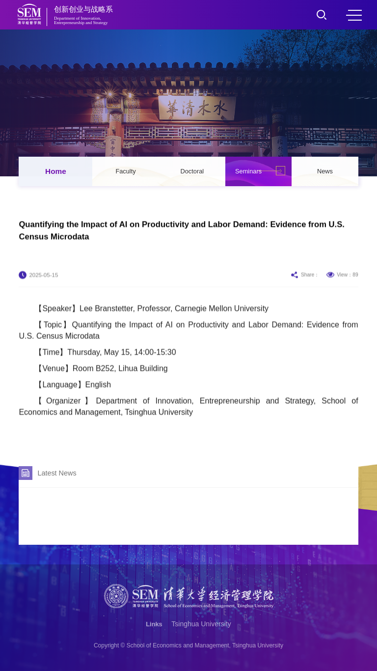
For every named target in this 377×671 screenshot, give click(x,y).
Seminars (248, 171)
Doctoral (192, 171)
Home (55, 171)
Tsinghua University (201, 624)
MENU (354, 15)
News (325, 171)
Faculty (125, 171)
